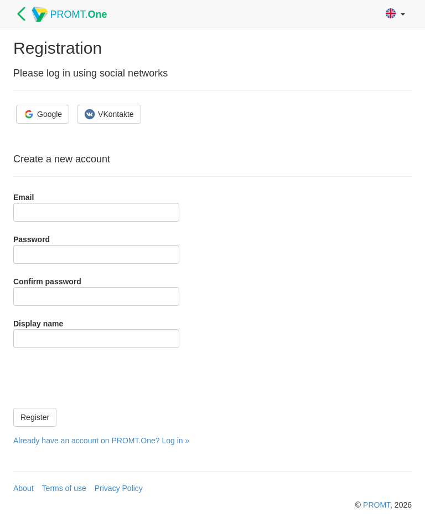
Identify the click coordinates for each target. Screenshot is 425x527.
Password (31, 239)
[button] (395, 14)
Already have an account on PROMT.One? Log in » (101, 440)
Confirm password (47, 281)
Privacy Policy (119, 488)
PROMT (376, 504)
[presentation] (97, 378)
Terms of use (64, 488)
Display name (38, 323)
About (23, 488)
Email (23, 197)
